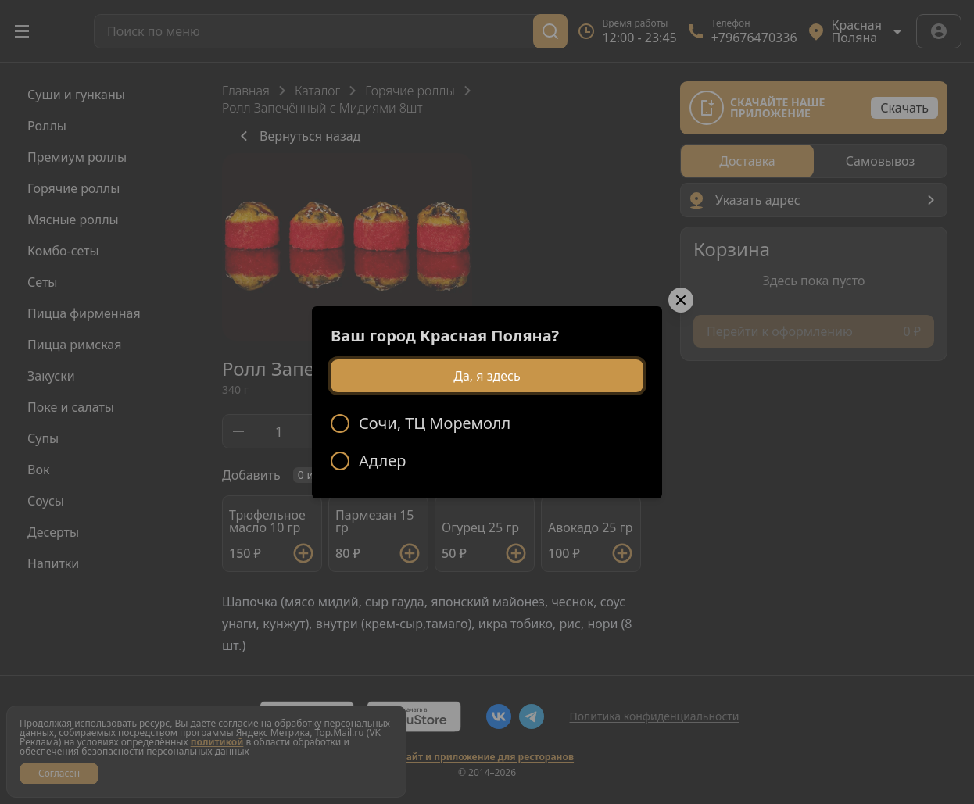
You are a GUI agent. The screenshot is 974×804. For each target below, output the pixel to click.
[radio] (487, 423)
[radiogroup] (487, 442)
